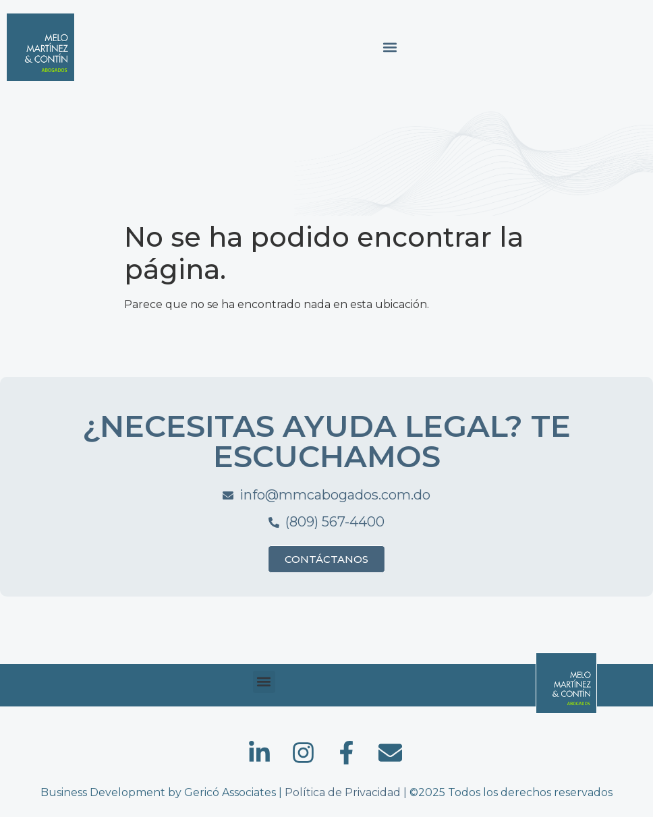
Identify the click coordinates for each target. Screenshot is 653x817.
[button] (389, 47)
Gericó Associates (230, 792)
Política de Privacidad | (347, 792)
